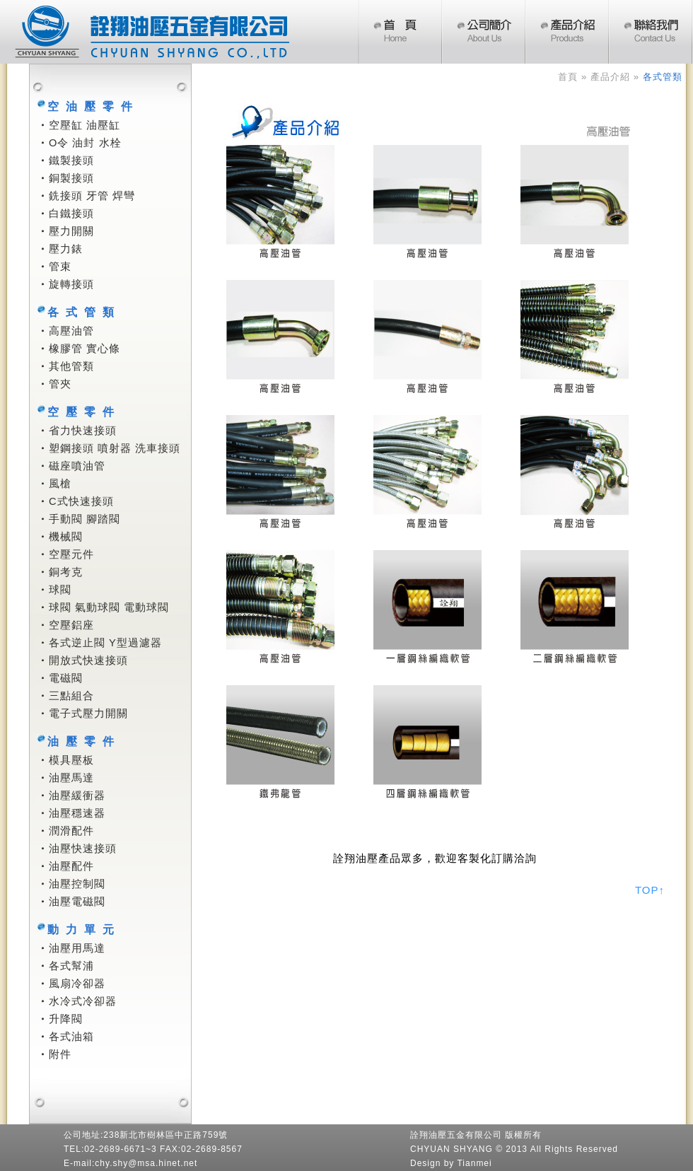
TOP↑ (650, 890)
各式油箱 (71, 1036)
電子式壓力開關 (88, 713)
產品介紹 (610, 76)
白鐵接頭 (71, 213)
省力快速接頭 (83, 430)
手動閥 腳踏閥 (84, 519)
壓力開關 (71, 231)
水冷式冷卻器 (83, 1001)
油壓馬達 (71, 777)
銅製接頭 (71, 178)
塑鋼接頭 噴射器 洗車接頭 (114, 448)
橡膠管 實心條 (84, 348)
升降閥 (66, 1019)
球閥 (60, 589)
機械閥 (66, 536)
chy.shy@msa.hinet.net (146, 1163)
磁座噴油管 (77, 466)
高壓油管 (71, 331)
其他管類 (71, 366)
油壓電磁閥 (77, 901)
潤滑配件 (71, 831)
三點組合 (71, 695)
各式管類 (662, 76)
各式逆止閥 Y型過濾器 (105, 642)
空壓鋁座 (71, 625)
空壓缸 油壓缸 (84, 125)
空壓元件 (71, 554)
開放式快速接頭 (88, 660)
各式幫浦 (71, 966)
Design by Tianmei (451, 1163)
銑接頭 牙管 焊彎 (92, 196)
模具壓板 (71, 760)
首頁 (568, 76)
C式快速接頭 (81, 501)
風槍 (60, 483)
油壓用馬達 (77, 948)
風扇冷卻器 (77, 983)
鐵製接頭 (71, 160)
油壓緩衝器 (77, 795)
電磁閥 (66, 678)
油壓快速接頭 (83, 848)
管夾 (60, 384)
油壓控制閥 (77, 884)
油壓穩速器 (77, 813)
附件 (60, 1054)
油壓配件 (71, 866)
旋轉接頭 (71, 284)
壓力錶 (66, 249)
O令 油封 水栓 (85, 142)
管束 (60, 266)
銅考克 (66, 572)
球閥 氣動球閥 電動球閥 (109, 607)
